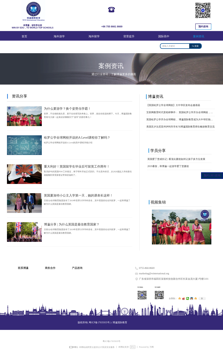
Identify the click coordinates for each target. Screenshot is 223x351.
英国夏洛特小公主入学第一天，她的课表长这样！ (78, 195)
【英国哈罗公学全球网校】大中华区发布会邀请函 (173, 105)
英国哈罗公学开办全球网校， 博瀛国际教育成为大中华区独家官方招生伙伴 (180, 119)
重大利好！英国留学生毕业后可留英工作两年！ (77, 166)
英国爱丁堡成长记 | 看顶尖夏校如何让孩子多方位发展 (176, 159)
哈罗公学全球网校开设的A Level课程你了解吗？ (77, 137)
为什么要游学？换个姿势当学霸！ (67, 108)
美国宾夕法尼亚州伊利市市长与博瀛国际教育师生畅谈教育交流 (180, 126)
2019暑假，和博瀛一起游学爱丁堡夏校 (168, 166)
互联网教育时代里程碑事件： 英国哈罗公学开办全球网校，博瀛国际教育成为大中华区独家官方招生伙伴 (180, 112)
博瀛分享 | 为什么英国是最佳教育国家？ (71, 224)
